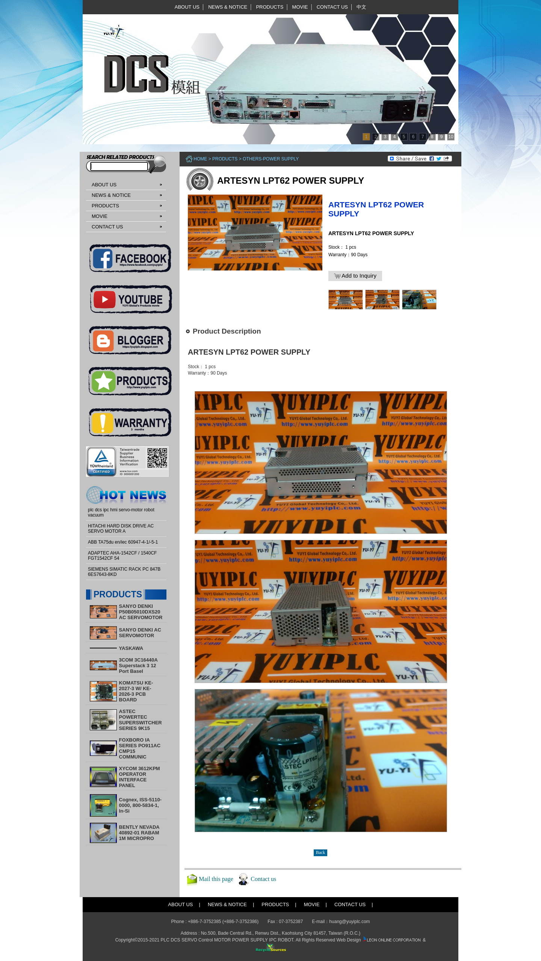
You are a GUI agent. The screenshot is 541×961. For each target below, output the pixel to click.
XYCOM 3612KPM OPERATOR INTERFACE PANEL (139, 777)
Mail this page (216, 878)
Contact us (263, 878)
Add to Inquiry (355, 275)
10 (450, 136)
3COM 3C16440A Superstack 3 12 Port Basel (138, 665)
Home (200, 159)
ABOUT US (187, 7)
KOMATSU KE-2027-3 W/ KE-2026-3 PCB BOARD (136, 691)
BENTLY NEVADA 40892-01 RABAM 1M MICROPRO (139, 832)
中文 (361, 7)
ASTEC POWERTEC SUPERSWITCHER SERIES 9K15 (140, 720)
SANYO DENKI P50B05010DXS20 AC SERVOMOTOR (141, 611)
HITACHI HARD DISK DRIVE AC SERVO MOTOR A (121, 528)
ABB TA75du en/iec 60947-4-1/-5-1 (123, 542)
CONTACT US (332, 7)
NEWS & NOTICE (227, 7)
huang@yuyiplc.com (349, 921)
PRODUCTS (269, 7)
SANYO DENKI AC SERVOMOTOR (140, 632)
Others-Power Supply (271, 159)
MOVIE (300, 7)
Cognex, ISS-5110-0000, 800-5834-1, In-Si (140, 805)
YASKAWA (131, 648)
